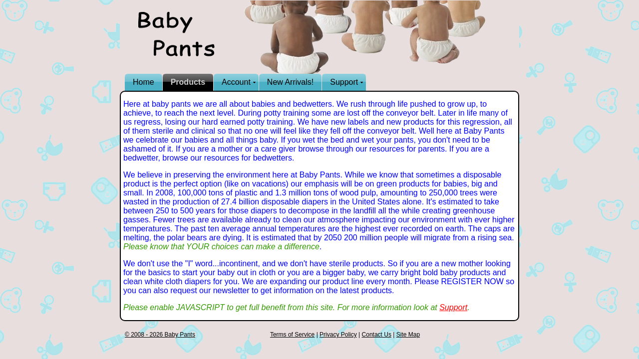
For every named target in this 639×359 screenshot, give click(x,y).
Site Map (408, 334)
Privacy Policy (338, 334)
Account (236, 82)
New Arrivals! (290, 82)
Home (143, 82)
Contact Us (376, 334)
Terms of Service (292, 334)
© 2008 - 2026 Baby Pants (160, 334)
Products (188, 82)
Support (344, 82)
